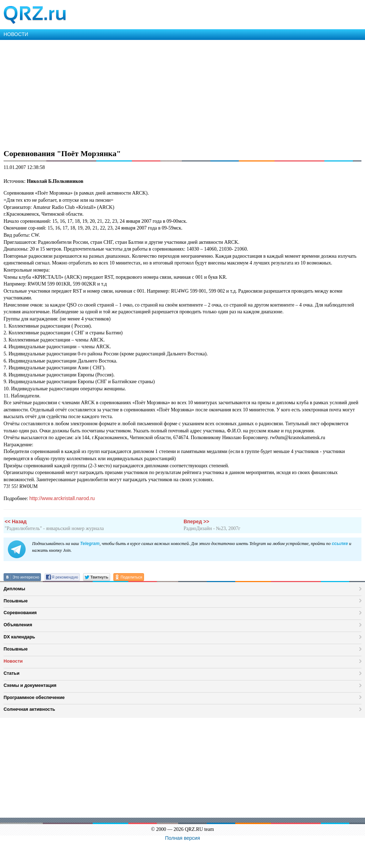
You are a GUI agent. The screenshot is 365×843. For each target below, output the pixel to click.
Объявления (18, 624)
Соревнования (20, 612)
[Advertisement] (182, 93)
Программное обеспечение (34, 697)
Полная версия (182, 838)
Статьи (12, 673)
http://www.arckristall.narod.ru (62, 498)
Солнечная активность (29, 709)
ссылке (340, 543)
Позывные (16, 600)
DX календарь (19, 636)
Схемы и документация (30, 685)
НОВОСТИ (16, 34)
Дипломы (14, 588)
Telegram (89, 543)
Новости (13, 661)
